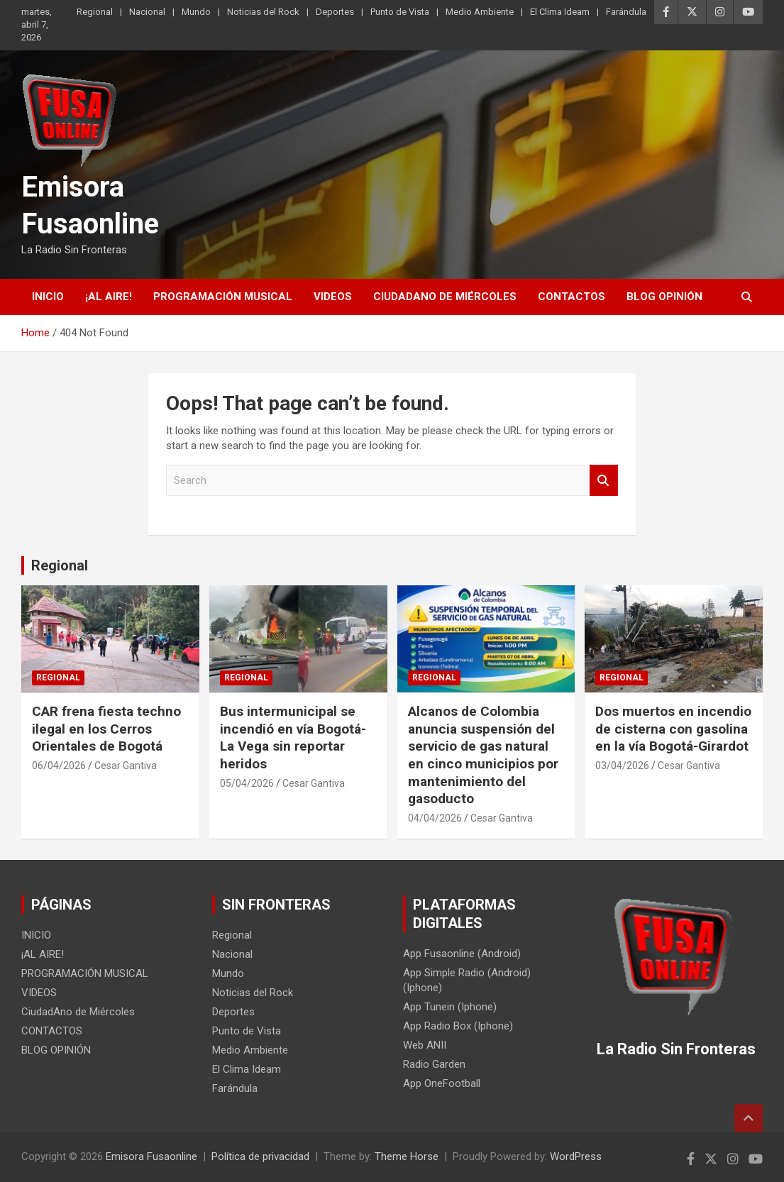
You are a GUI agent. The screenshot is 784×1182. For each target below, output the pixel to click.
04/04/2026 (435, 818)
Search (604, 481)
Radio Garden (434, 1064)
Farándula (626, 11)
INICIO (48, 296)
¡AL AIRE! (108, 296)
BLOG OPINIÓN (664, 296)
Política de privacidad (260, 1156)
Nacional (147, 11)
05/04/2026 (247, 783)
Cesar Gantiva (125, 765)
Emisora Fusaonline (151, 1156)
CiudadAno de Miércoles (445, 296)
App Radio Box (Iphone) (458, 1026)
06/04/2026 (59, 765)
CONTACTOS (571, 296)
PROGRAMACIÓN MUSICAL (222, 296)
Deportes (335, 11)
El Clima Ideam (560, 11)
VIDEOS (333, 296)
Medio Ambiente (480, 11)
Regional (95, 11)
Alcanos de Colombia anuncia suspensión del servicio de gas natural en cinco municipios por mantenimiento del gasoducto (483, 755)
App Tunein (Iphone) (450, 1006)
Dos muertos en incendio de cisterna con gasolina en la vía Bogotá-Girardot (673, 728)
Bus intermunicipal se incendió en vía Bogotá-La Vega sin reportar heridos (293, 737)
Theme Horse (406, 1156)
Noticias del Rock (263, 11)
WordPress (576, 1156)
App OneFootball (441, 1083)
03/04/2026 (622, 765)
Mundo (196, 11)
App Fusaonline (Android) (462, 953)
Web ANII (424, 1045)
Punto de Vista (399, 11)
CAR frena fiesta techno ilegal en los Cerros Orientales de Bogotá (106, 728)
